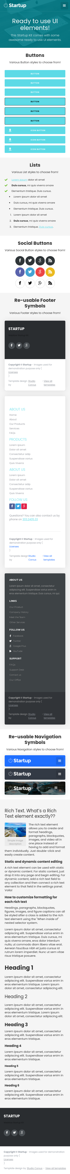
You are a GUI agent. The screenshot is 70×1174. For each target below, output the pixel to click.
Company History (19, 612)
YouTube (17, 651)
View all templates (49, 382)
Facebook (18, 635)
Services (14, 428)
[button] (64, 5)
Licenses (13, 372)
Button (35, 73)
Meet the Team (17, 617)
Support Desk (16, 669)
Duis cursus (46, 227)
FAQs (12, 433)
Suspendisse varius (20, 458)
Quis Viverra (16, 463)
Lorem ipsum (19, 180)
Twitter (17, 640)
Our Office (15, 679)
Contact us (15, 674)
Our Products (17, 424)
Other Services (17, 622)
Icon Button (38, 130)
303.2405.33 (30, 519)
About (13, 419)
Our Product (16, 607)
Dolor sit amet (17, 449)
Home (13, 415)
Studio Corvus (32, 382)
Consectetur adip (19, 454)
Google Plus (19, 646)
